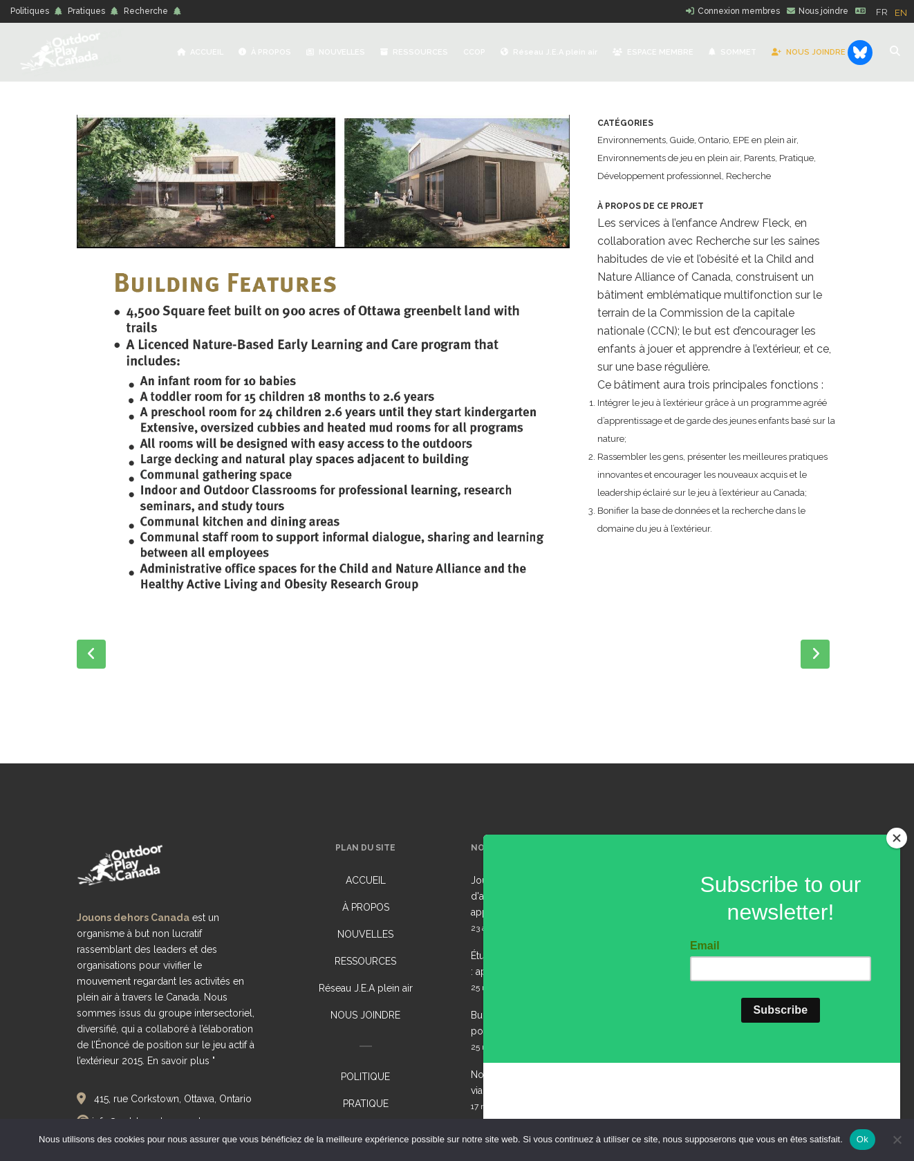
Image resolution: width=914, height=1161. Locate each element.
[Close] (896, 922)
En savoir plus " (181, 1060)
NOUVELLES (365, 934)
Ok (862, 1139)
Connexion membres (739, 11)
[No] (897, 1139)
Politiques (29, 11)
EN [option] (901, 13)
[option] (901, 12)
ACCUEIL (366, 880)
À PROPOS (365, 907)
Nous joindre (823, 11)
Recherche (146, 11)
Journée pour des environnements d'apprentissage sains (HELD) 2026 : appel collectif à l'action (551, 896)
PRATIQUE (366, 1103)
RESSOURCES (365, 961)
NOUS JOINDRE (365, 1015)
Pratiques (86, 11)
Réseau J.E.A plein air (366, 988)
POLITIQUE (365, 1076)
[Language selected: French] (895, 12)
